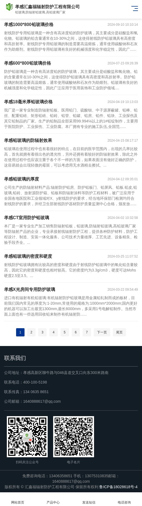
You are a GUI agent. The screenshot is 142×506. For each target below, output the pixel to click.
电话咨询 (124, 499)
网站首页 (17, 499)
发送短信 (89, 499)
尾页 (119, 332)
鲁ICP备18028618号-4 (118, 487)
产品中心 (53, 499)
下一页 (102, 332)
